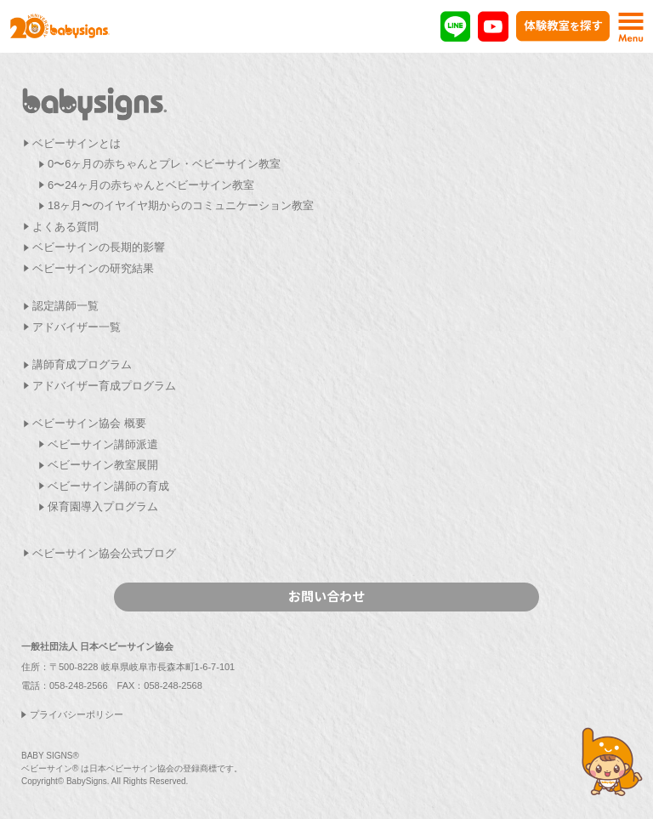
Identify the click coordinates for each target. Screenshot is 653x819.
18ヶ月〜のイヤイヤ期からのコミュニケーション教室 (181, 205)
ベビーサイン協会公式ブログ (104, 553)
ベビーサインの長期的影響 (98, 247)
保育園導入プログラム (103, 506)
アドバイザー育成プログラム (104, 385)
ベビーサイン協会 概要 (89, 423)
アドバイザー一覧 (76, 327)
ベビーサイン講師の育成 (108, 486)
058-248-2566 (78, 685)
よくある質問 (65, 226)
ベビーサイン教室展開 (103, 464)
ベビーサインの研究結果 (93, 268)
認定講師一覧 (65, 305)
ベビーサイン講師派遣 (103, 444)
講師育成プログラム (82, 364)
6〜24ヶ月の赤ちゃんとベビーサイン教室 (151, 185)
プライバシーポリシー (76, 714)
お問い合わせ (326, 596)
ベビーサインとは (76, 143)
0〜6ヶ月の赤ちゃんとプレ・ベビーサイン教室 (164, 163)
